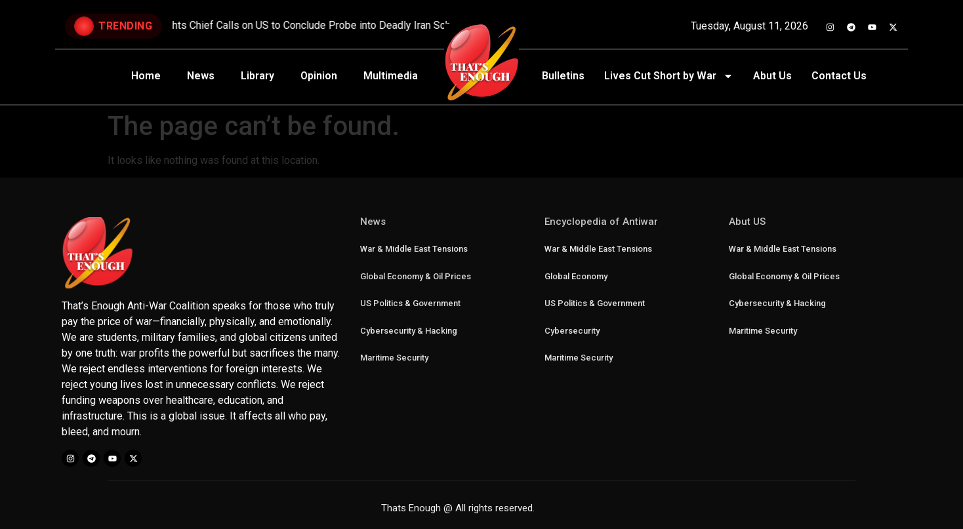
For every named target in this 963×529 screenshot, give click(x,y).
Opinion (318, 75)
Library (257, 75)
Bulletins (563, 75)
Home (146, 75)
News (201, 75)
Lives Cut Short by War (668, 76)
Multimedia (390, 75)
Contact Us (839, 75)
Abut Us (772, 75)
